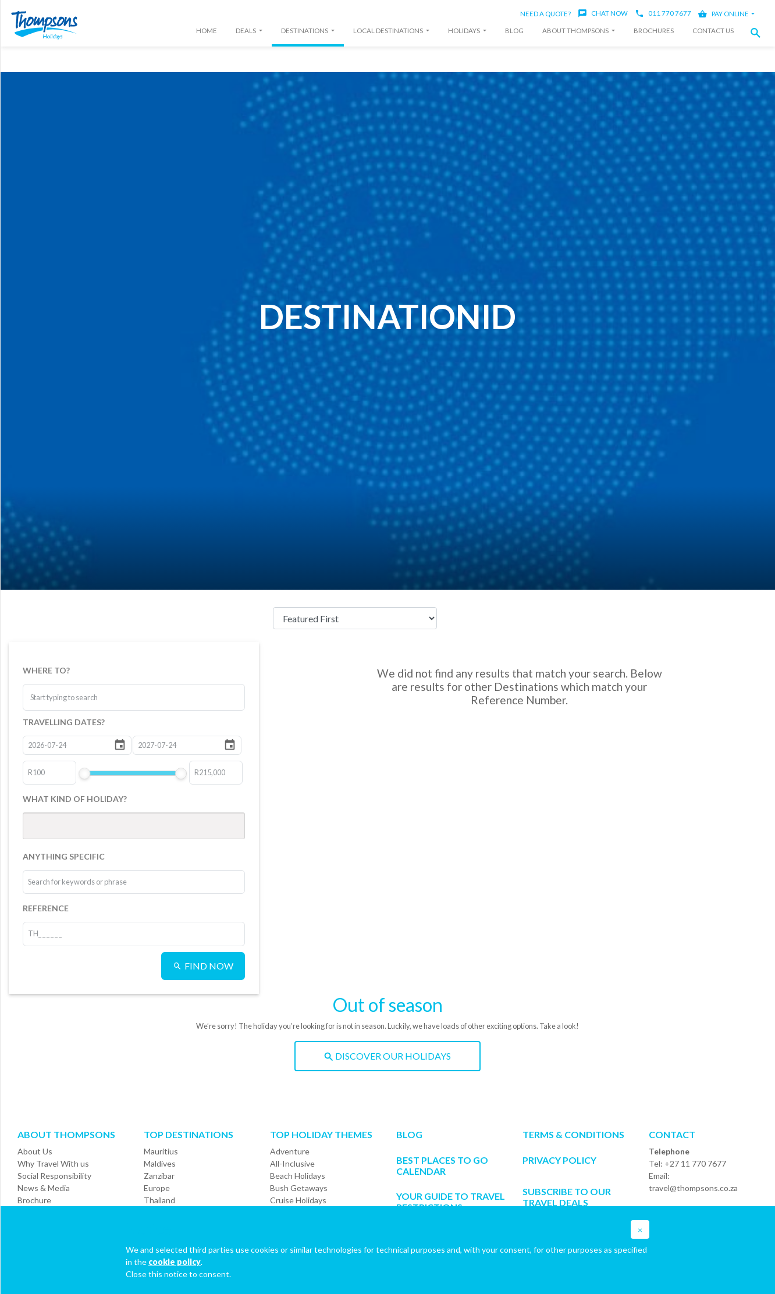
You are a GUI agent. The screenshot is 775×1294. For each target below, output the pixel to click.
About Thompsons (576, 30)
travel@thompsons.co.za (693, 1188)
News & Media (43, 1188)
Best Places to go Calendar (442, 1165)
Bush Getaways (299, 1188)
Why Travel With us (53, 1163)
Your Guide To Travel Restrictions (450, 1201)
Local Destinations (388, 30)
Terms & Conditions (573, 1134)
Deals (246, 30)
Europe (157, 1188)
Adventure (290, 1151)
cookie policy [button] (174, 1262)
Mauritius (161, 1151)
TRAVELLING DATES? (64, 722)
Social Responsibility (54, 1176)
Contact (672, 1134)
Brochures (654, 30)
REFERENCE (46, 908)
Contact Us (713, 30)
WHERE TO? (46, 670)
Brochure (34, 1200)
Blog (514, 30)
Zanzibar (159, 1176)
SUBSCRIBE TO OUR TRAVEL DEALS (566, 1197)
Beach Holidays (297, 1176)
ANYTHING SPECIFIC (64, 856)
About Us (34, 1151)
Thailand (159, 1200)
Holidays (464, 30)
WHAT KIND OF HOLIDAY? (75, 799)
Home (206, 30)
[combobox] (74, 697)
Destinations (305, 30)
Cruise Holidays (298, 1200)
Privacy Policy (559, 1159)
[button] (758, 33)
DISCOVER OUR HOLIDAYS (387, 1055)
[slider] (84, 773)
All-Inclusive (292, 1163)
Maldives (160, 1163)
